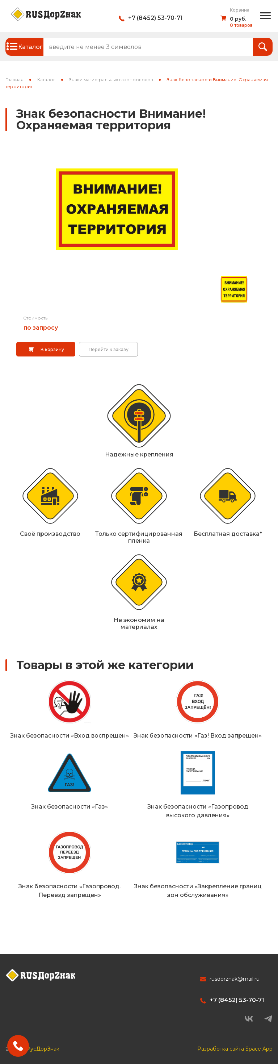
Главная (14, 79)
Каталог (46, 79)
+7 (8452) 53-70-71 (155, 17)
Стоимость (35, 318)
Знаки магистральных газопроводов (111, 79)
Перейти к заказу (109, 349)
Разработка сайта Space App (235, 1046)
